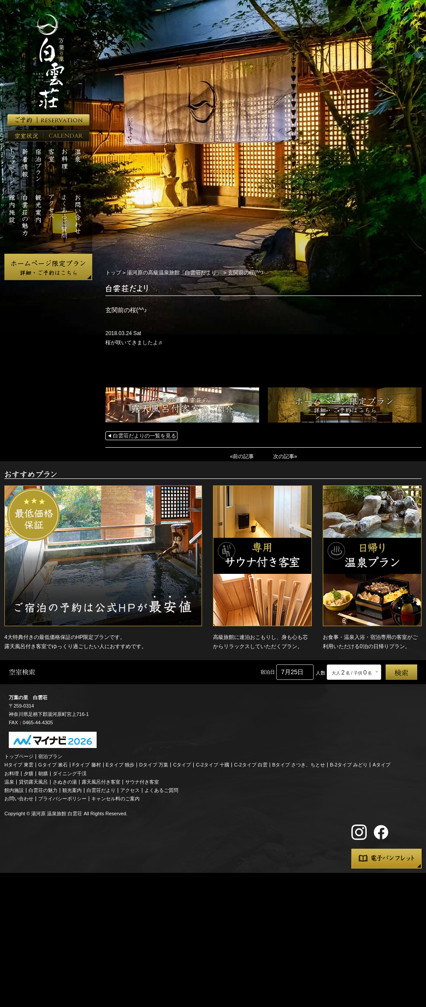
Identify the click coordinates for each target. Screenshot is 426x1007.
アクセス (130, 790)
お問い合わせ (18, 798)
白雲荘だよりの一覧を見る (144, 436)
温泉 (9, 781)
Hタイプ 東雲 (18, 764)
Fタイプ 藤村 (86, 764)
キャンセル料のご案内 (115, 798)
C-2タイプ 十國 (212, 764)
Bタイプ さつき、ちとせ (298, 764)
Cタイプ (182, 764)
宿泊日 (267, 672)
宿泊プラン (50, 756)
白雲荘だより (101, 790)
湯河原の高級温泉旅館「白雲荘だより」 (174, 273)
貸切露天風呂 (33, 781)
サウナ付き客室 (142, 781)
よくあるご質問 (161, 790)
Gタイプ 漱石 (53, 764)
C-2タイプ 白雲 (250, 764)
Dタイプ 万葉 (153, 764)
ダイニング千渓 (70, 773)
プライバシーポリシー (62, 798)
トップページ (18, 756)
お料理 (11, 773)
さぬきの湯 (65, 781)
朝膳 (43, 773)
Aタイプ (381, 764)
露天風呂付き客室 (101, 781)
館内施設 (14, 790)
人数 (320, 672)
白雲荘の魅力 (43, 790)
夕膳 (28, 773)
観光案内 (72, 790)
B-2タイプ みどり (349, 764)
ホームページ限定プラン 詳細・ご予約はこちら (48, 267)
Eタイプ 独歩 (120, 764)
